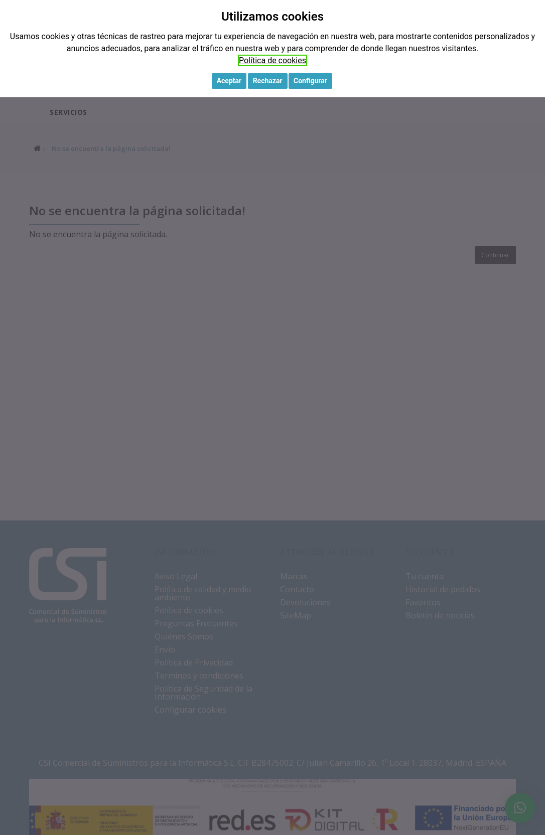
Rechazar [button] (268, 81)
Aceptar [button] (229, 81)
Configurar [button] (310, 81)
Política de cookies (272, 60)
